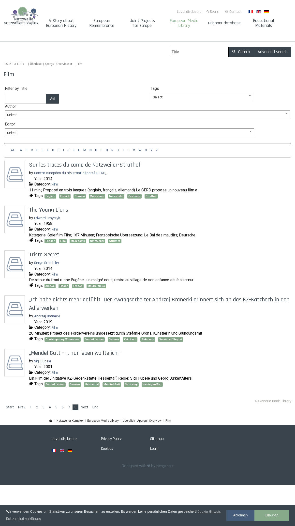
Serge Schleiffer (46, 262)
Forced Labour (94, 339)
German (79, 196)
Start (10, 407)
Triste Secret (44, 254)
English (50, 196)
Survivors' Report (170, 339)
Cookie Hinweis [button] (209, 511)
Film (55, 184)
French (65, 196)
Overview (134, 196)
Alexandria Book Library (273, 401)
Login (154, 448)
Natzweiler (116, 196)
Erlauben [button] (272, 515)
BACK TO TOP (13, 64)
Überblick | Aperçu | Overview (49, 64)
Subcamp (147, 339)
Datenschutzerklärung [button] (23, 518)
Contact (235, 11)
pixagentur (165, 466)
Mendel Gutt (111, 384)
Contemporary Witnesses (62, 339)
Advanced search (273, 52)
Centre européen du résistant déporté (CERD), (70, 173)
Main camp (97, 196)
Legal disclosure (189, 11)
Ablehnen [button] (240, 515)
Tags (155, 88)
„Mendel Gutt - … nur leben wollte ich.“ (74, 353)
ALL (13, 150)
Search (215, 11)
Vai (52, 99)
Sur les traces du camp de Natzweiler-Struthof (84, 165)
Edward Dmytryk (47, 218)
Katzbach (130, 339)
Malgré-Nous (96, 286)
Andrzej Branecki (47, 316)
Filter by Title (16, 88)
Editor (10, 124)
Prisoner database (224, 23)
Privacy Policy (111, 438)
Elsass (63, 286)
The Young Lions (48, 210)
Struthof (151, 196)
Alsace (50, 286)
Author (10, 106)
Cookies (107, 448)
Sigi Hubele (42, 361)
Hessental (92, 384)
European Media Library (184, 23)
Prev (21, 407)
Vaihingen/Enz (152, 384)
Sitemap (157, 438)
